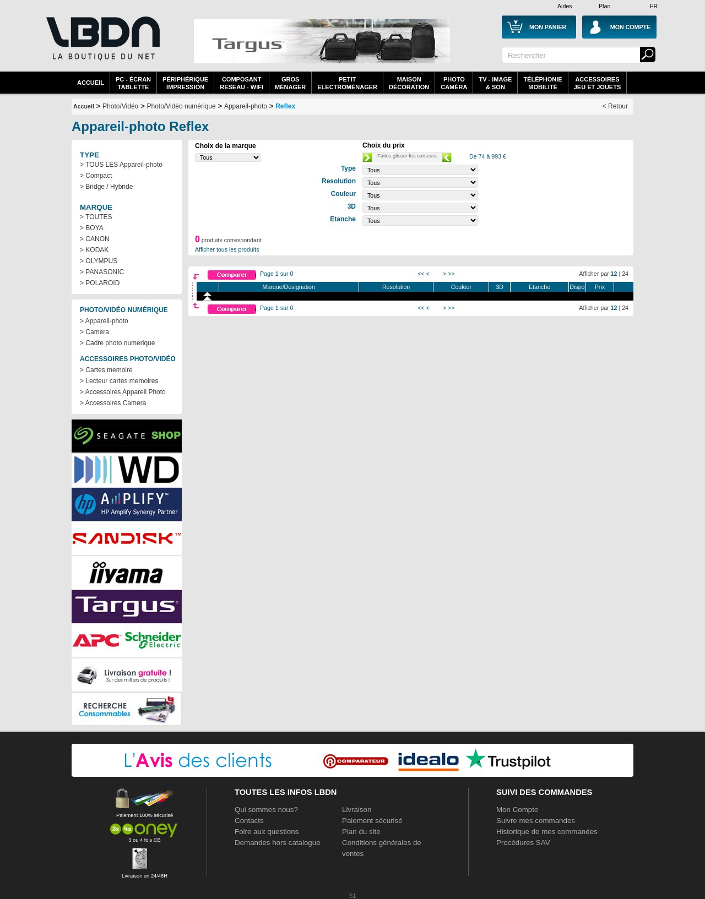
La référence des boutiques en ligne (102, 45)
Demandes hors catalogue (278, 842)
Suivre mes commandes (535, 820)
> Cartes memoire (106, 370)
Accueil (90, 82)
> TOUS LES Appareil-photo (121, 164)
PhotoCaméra (454, 83)
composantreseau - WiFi (241, 83)
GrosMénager (290, 83)
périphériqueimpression (185, 83)
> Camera (94, 332)
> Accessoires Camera (113, 403)
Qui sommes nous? (266, 809)
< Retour (615, 106)
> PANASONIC (102, 272)
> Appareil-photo (104, 321)
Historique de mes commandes (547, 831)
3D (499, 287)
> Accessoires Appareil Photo (123, 392)
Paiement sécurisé (372, 820)
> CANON (95, 239)
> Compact (96, 175)
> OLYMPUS (98, 261)
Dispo (577, 287)
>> (451, 273)
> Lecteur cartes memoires (119, 381)
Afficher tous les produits (227, 249)
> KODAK (94, 250)
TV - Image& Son (495, 83)
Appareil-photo (245, 106)
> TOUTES (96, 217)
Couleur (461, 287)
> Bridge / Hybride (106, 186)
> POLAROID (100, 283)
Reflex (285, 106)
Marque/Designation (289, 287)
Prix (600, 287)
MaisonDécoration (409, 83)
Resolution (396, 287)
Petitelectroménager (347, 83)
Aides (564, 6)
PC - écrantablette (133, 83)
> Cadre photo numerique (117, 343)
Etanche (539, 287)
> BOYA (92, 228)
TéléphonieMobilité (542, 83)
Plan (604, 6)
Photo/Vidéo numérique (181, 106)
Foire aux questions (267, 831)
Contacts (249, 820)
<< (420, 273)
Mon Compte (517, 809)
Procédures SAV (523, 842)
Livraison (356, 809)
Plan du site (361, 831)
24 (625, 273)
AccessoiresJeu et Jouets (597, 83)
